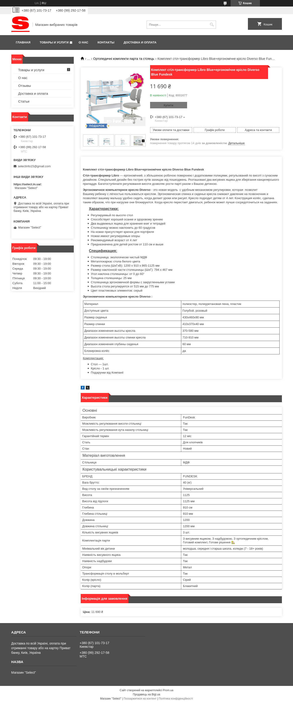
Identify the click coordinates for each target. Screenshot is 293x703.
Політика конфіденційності (176, 698)
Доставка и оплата (140, 42)
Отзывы (24, 86)
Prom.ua (168, 690)
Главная (23, 42)
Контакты (106, 42)
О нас (83, 42)
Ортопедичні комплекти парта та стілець (123, 59)
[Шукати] (212, 25)
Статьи (24, 101)
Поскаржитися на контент (139, 698)
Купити (168, 105)
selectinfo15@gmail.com (34, 166)
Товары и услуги (54, 42)
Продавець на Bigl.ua (146, 694)
